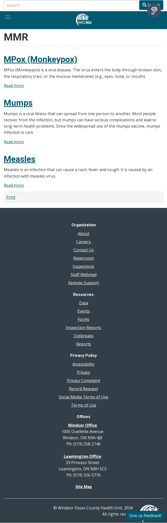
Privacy (83, 372)
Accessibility (83, 364)
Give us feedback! (145, 515)
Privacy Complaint (83, 380)
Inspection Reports (83, 327)
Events (83, 311)
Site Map (83, 486)
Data (83, 303)
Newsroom (83, 258)
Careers (83, 241)
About (83, 233)
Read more (14, 85)
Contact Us (83, 250)
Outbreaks (84, 335)
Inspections (83, 266)
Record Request (83, 388)
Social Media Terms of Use (83, 397)
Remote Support (83, 282)
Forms (83, 319)
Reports (83, 344)
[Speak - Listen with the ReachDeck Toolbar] (154, 10)
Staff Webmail (84, 274)
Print (10, 197)
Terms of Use (83, 405)
